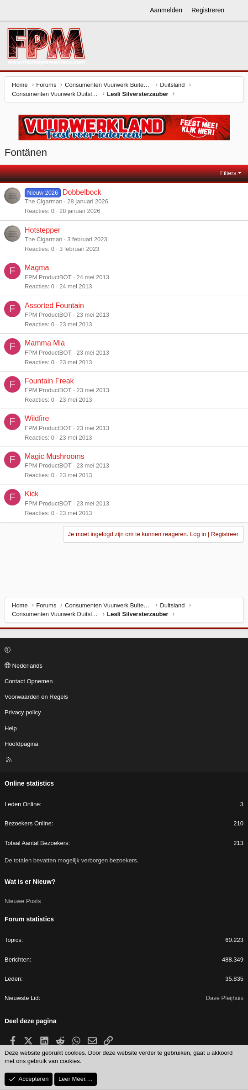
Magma (37, 267)
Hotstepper (42, 230)
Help (11, 728)
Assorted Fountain (54, 305)
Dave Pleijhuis (224, 997)
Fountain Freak (49, 381)
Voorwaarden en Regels (36, 696)
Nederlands (23, 665)
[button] (123, 650)
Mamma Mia (45, 343)
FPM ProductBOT (48, 277)
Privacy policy (23, 712)
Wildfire (37, 418)
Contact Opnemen (29, 681)
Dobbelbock (82, 192)
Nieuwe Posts (23, 901)
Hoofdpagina (21, 743)
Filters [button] (228, 173)
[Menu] (12, 10)
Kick (31, 494)
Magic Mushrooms (54, 456)
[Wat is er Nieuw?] (237, 10)
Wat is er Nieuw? (30, 881)
